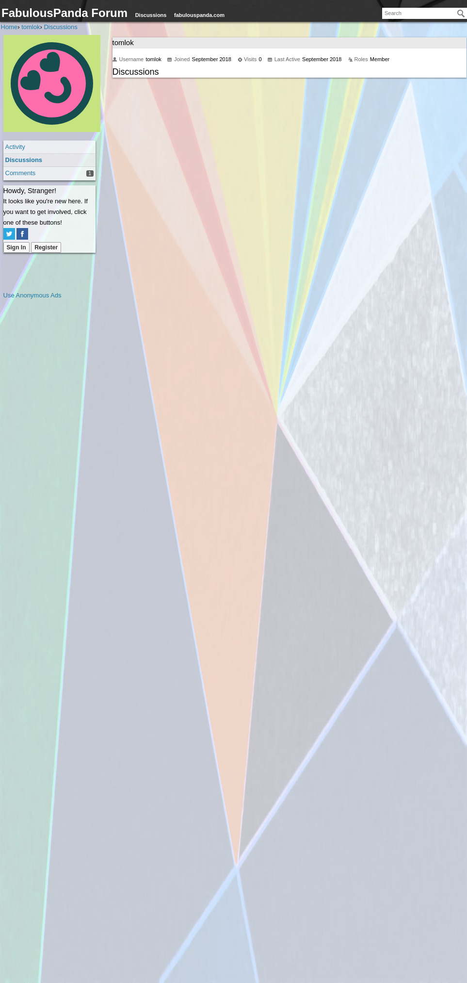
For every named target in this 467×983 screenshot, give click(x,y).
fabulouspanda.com (199, 15)
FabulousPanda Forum (64, 12)
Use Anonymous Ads (32, 295)
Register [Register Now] (46, 247)
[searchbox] (424, 13)
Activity (15, 146)
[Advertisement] (42, 446)
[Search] (461, 13)
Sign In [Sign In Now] (16, 247)
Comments (20, 173)
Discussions (151, 15)
